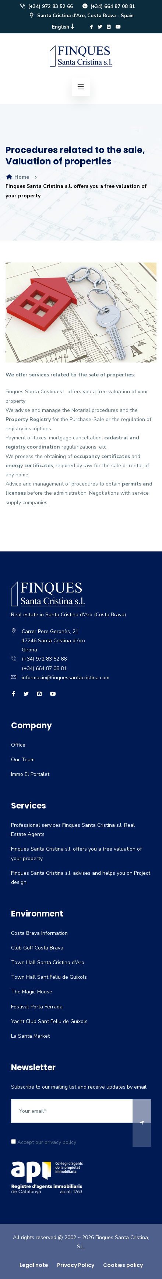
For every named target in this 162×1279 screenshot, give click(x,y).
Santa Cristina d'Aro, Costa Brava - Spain (81, 15)
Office (18, 744)
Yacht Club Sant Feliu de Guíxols (49, 1021)
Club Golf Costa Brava (37, 947)
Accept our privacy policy (43, 1142)
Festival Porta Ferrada (37, 1006)
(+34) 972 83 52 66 (46, 6)
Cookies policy (123, 1265)
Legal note (34, 1265)
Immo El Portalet (30, 774)
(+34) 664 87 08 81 (108, 6)
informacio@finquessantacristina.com (65, 677)
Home (17, 177)
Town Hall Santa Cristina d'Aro (47, 962)
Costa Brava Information (39, 933)
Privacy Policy (75, 1265)
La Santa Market (30, 1036)
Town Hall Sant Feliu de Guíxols (49, 977)
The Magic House (31, 991)
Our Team (23, 759)
